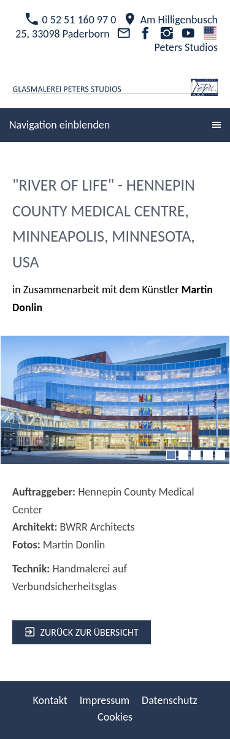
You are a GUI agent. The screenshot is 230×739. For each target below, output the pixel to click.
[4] (208, 455)
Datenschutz (169, 700)
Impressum (104, 700)
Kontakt (50, 700)
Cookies (115, 717)
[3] (196, 455)
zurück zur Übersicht (82, 632)
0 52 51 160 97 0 (70, 19)
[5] (220, 455)
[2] (183, 455)
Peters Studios (186, 40)
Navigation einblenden (59, 125)
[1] (171, 455)
